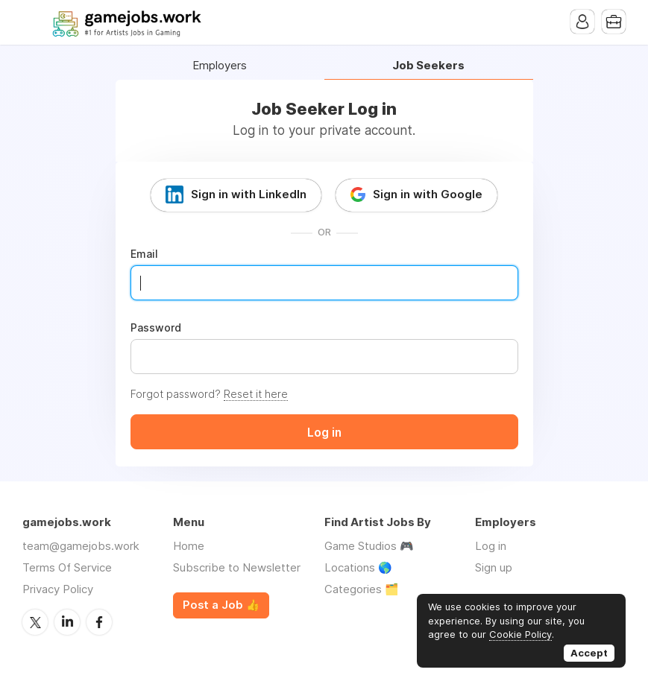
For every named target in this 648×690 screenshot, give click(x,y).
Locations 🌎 (358, 567)
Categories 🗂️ (361, 589)
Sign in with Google (427, 194)
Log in (490, 546)
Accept (589, 653)
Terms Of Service (67, 567)
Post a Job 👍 (221, 605)
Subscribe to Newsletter (237, 567)
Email (144, 254)
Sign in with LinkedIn (248, 194)
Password (155, 328)
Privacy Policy (57, 589)
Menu (33, 22)
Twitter (35, 622)
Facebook (99, 622)
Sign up (493, 567)
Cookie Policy (520, 634)
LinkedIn (67, 622)
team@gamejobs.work (80, 546)
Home (188, 546)
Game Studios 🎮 (369, 546)
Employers (219, 66)
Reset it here (256, 393)
